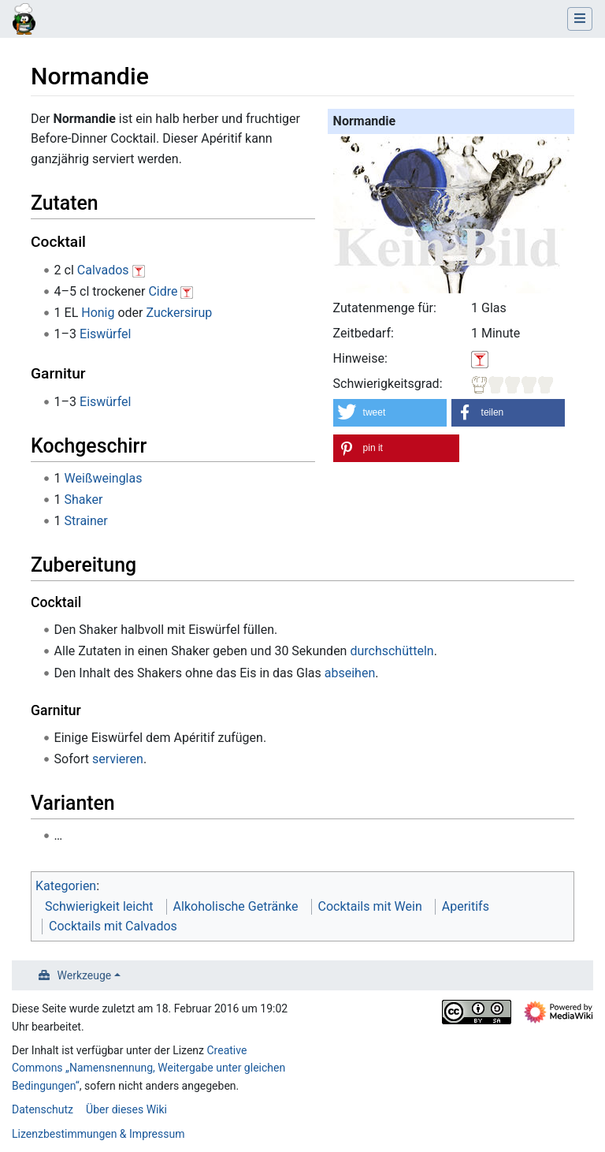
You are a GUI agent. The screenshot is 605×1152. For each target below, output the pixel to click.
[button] (390, 413)
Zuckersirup (179, 312)
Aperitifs (465, 906)
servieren (117, 758)
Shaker (84, 499)
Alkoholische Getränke (236, 906)
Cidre (162, 291)
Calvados (103, 270)
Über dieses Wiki (126, 1109)
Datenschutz (42, 1109)
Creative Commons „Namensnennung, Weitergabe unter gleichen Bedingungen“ (148, 1068)
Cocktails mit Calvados (113, 926)
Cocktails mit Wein (370, 906)
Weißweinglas (104, 478)
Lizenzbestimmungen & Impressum (98, 1134)
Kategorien (65, 885)
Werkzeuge (85, 975)
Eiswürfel (105, 333)
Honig (97, 312)
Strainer (86, 520)
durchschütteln (391, 650)
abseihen (350, 672)
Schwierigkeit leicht (99, 906)
